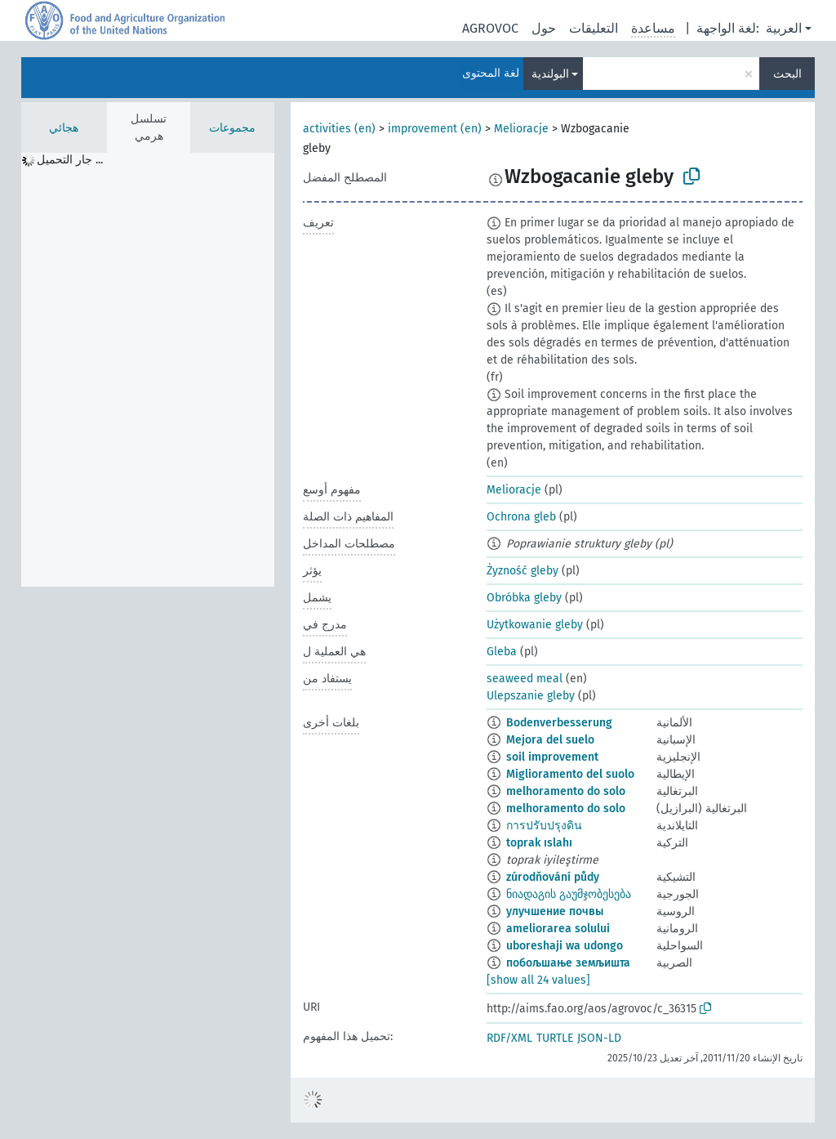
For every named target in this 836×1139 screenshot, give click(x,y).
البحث (787, 74)
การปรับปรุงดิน (544, 826)
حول (543, 28)
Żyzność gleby (522, 571)
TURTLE (554, 1038)
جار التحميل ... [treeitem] (70, 160)
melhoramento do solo (565, 791)
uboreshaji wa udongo (564, 946)
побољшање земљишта (568, 963)
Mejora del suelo (550, 740)
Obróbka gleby (524, 598)
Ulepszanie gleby (531, 696)
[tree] (147, 370)
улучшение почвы (554, 911)
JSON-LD (599, 1038)
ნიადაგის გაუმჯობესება (568, 894)
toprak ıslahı (539, 843)
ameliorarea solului (558, 929)
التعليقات (593, 28)
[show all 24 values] (538, 980)
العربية (784, 28)
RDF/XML (509, 1038)
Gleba (502, 652)
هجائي (63, 128)
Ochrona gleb (521, 517)
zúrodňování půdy (552, 877)
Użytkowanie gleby (535, 625)
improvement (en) (435, 129)
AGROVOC (490, 28)
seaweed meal (525, 679)
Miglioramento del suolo (570, 774)
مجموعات (232, 128)
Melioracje (521, 129)
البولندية (550, 74)
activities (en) (339, 129)
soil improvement (552, 757)
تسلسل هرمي (149, 127)
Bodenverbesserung (559, 723)
